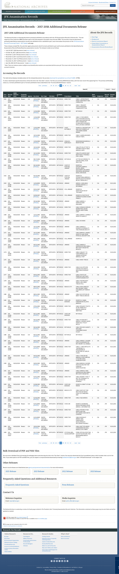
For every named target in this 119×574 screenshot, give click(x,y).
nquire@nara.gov (14, 501)
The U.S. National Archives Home (25, 5)
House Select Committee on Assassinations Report (100, 44)
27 (58, 85)
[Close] (117, 559)
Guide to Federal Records (48, 541)
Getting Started (46, 536)
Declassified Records (47, 543)
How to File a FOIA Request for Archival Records (49, 550)
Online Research (10, 534)
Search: (85, 89)
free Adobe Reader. (22, 517)
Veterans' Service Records (36, 11)
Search (113, 5)
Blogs (65, 561)
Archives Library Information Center (11, 549)
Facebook (52, 561)
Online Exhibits (8, 551)
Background (95, 39)
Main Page (95, 37)
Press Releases (68, 485)
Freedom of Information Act (64, 567)
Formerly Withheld (24, 95)
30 (65, 85)
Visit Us (82, 11)
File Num (51, 96)
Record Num (10, 95)
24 (51, 85)
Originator (100, 96)
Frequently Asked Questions (17, 485)
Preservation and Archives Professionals (29, 541)
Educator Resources (59, 11)
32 (70, 85)
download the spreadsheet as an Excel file (61, 78)
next (75, 85)
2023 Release (39, 471)
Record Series (107, 95)
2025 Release (11, 471)
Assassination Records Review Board (102, 47)
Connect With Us (59, 558)
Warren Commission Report (100, 41)
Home (5, 20)
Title (77, 96)
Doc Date (36, 96)
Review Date (112, 95)
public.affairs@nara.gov (72, 501)
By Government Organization (11, 540)
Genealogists (26, 536)
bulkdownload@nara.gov (69, 457)
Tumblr (59, 561)
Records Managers (28, 543)
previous (44, 85)
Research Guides (47, 534)
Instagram (57, 561)
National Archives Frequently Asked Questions (49, 539)
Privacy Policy (53, 567)
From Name (67, 96)
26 (56, 85)
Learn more (104, 571)
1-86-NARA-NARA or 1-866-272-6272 (59, 571)
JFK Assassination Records (27, 20)
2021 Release (95, 471)
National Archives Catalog (10, 542)
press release (30, 50)
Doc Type (44, 96)
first (40, 85)
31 (68, 85)
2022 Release (67, 471)
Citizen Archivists (93, 2)
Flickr (67, 561)
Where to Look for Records (49, 545)
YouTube (62, 561)
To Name (59, 95)
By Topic (6, 536)
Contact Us (112, 2)
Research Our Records (13, 11)
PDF (35, 101)
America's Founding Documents (106, 11)
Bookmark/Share (104, 2)
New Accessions (65, 538)
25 (53, 85)
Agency (30, 96)
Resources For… (28, 534)
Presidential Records (9, 544)
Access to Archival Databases (11, 546)
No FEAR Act (75, 567)
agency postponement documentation (39, 467)
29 (63, 85)
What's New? (65, 534)
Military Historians (27, 538)
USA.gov (80, 567)
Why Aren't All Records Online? (49, 547)
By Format (7, 538)
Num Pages (94, 95)
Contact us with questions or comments (12, 526)
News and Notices (65, 536)
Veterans (25, 545)
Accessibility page (42, 518)
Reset (113, 89)
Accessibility (46, 567)
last (79, 85)
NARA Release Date (15, 94)
